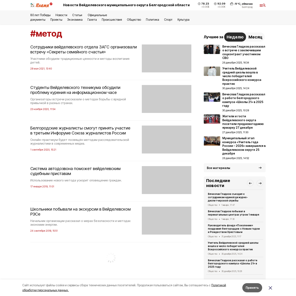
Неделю (235, 37)
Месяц (255, 37)
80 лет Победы (40, 15)
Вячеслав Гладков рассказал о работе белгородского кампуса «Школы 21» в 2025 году (232, 263)
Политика (152, 19)
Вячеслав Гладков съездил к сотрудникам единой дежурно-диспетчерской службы (228, 197)
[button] (250, 183)
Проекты (56, 19)
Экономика (74, 19)
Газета (92, 19)
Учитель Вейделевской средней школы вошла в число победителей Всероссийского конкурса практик (233, 246)
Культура (183, 19)
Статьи (77, 15)
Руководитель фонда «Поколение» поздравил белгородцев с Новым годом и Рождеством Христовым (234, 229)
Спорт (168, 19)
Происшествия (112, 19)
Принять (252, 287)
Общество (134, 19)
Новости (61, 15)
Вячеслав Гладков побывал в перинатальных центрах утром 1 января (233, 213)
